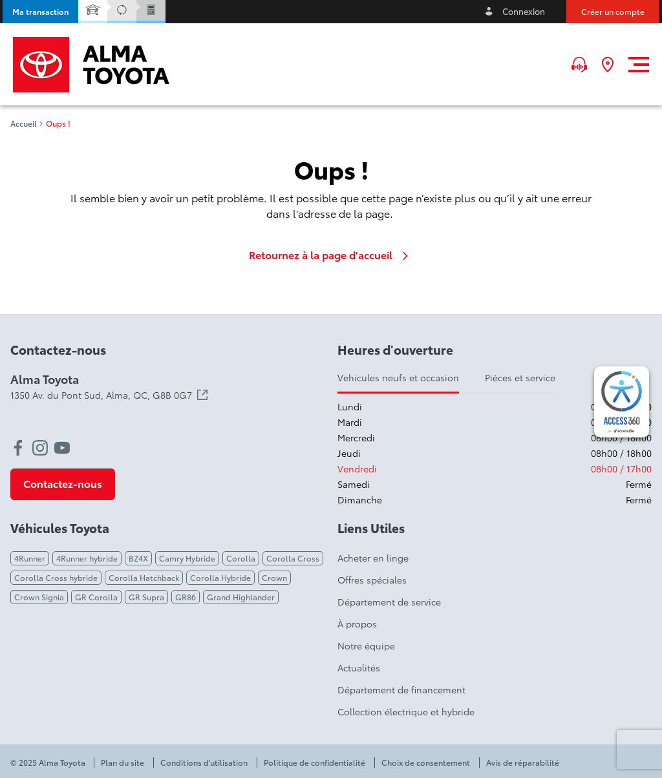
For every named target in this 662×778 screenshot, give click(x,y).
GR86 (185, 596)
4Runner (29, 557)
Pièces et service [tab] (520, 377)
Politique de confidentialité (314, 762)
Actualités (358, 667)
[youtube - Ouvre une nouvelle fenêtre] (62, 448)
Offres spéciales (372, 579)
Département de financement (401, 689)
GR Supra (146, 596)
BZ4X (138, 557)
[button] (40, 11)
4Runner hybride (87, 557)
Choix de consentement (425, 762)
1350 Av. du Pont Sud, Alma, (109, 394)
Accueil (23, 123)
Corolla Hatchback (144, 577)
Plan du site (122, 762)
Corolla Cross (292, 557)
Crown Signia (39, 596)
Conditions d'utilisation (204, 762)
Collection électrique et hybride (406, 711)
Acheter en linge (373, 557)
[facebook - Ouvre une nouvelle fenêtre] (18, 448)
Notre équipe (366, 645)
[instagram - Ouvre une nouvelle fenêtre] (40, 448)
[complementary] (621, 401)
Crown (274, 577)
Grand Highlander (241, 596)
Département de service (389, 601)
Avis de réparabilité (522, 762)
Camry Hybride (187, 557)
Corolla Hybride (220, 577)
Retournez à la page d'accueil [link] (331, 254)
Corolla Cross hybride (56, 577)
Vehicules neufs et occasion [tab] (398, 377)
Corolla (240, 557)
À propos (357, 623)
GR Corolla (96, 596)
